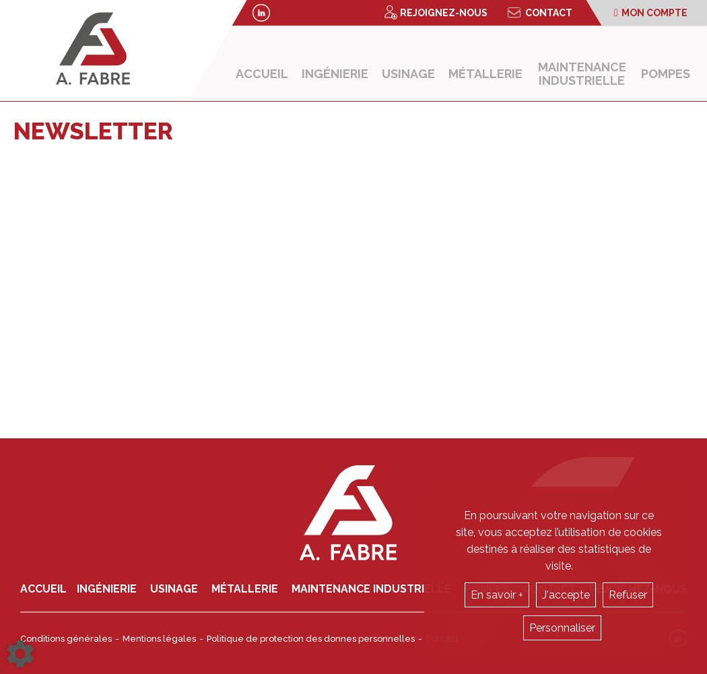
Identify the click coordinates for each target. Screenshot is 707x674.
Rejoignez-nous (435, 12)
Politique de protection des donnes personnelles (311, 638)
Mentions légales (159, 638)
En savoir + (497, 594)
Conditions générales (66, 638)
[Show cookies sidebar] (20, 653)
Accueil (262, 74)
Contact (540, 12)
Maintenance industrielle (582, 74)
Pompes (665, 74)
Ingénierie (335, 74)
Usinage (408, 74)
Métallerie (485, 74)
